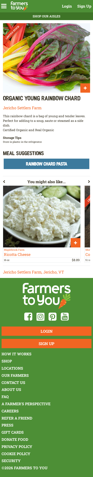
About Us (11, 389)
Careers (10, 411)
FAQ (5, 396)
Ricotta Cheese (17, 254)
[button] (4, 6)
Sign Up (84, 6)
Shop (7, 361)
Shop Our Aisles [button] (46, 16)
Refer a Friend (17, 418)
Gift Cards (13, 432)
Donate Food (15, 439)
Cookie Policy (16, 453)
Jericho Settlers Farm (22, 107)
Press (7, 425)
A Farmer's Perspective (26, 403)
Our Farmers (15, 375)
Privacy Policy (17, 446)
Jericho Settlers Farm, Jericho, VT (33, 271)
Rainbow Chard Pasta (46, 164)
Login (67, 6)
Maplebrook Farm (14, 249)
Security (11, 460)
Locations (12, 368)
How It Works (16, 353)
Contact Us (13, 382)
